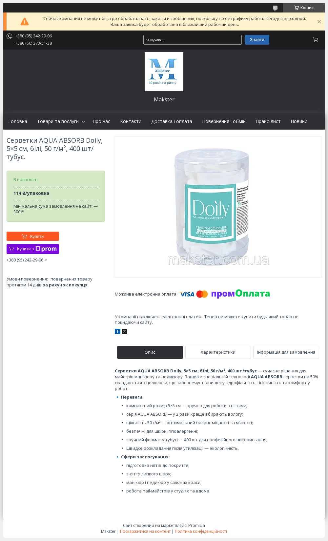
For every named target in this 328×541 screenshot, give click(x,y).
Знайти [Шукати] (257, 39)
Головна (17, 121)
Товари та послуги (58, 121)
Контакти (130, 121)
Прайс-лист (268, 121)
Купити (37, 236)
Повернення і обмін (224, 121)
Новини (299, 121)
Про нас (101, 121)
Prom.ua (196, 525)
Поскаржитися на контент (145, 531)
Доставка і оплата (171, 121)
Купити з (37, 249)
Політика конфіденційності (201, 531)
